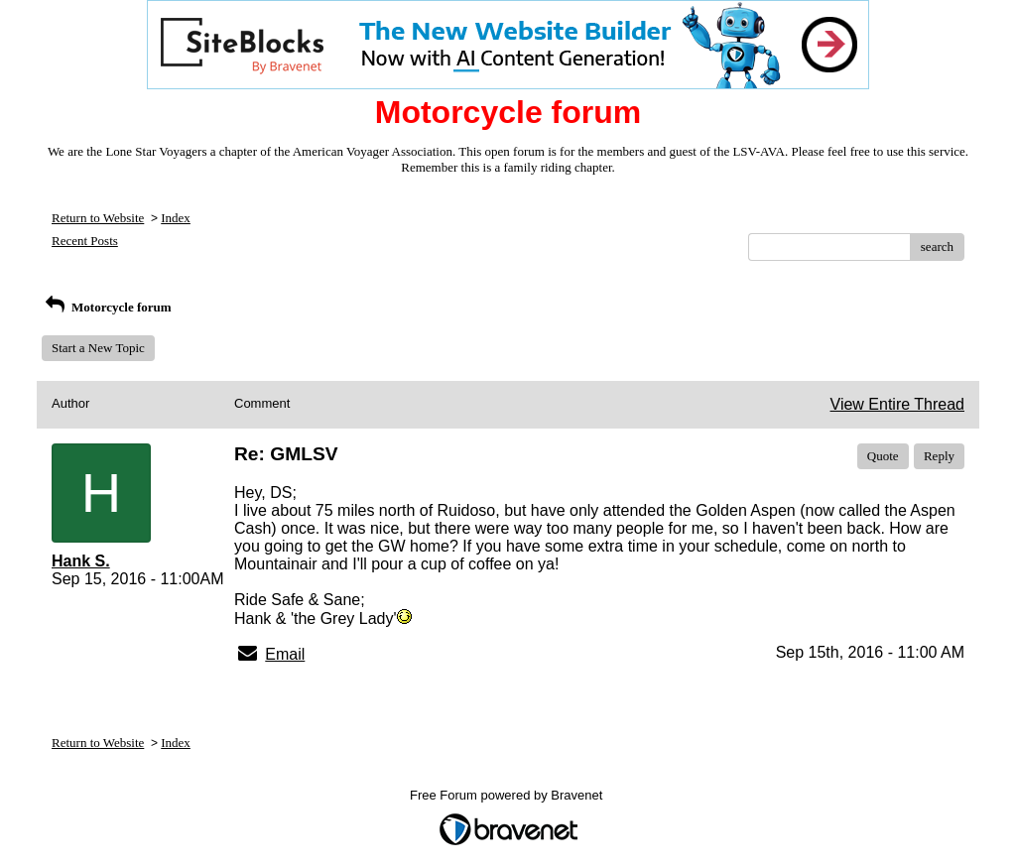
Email (285, 654)
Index (175, 217)
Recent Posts (85, 240)
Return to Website (98, 217)
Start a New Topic (98, 347)
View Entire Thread (897, 404)
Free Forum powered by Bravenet (508, 795)
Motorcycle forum (107, 307)
